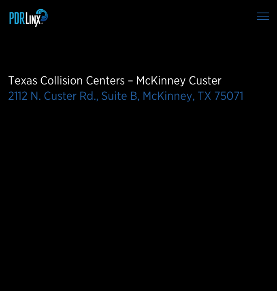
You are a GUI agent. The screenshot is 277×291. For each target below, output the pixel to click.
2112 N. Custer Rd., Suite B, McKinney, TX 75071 (125, 96)
